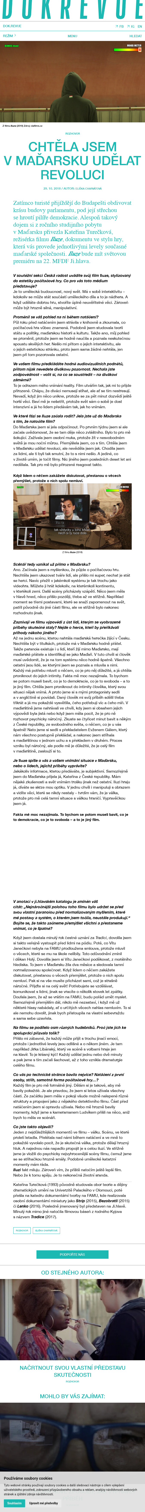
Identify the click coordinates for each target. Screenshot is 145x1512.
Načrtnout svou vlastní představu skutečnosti (72, 1291)
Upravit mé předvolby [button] (45, 1503)
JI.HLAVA (18, 1434)
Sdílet (72, 1365)
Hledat (134, 36)
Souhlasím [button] (15, 1503)
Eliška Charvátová (88, 188)
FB (119, 26)
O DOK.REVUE (72, 1460)
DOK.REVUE (14, 26)
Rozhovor (72, 133)
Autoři (72, 1455)
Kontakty (72, 1468)
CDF (134, 1434)
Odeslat (72, 1407)
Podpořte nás (72, 1464)
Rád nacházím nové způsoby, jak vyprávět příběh (72, 1334)
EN (139, 26)
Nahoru (73, 1357)
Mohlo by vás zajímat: (72, 1316)
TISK (72, 1371)
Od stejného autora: (72, 1274)
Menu (72, 36)
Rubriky (72, 1451)
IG (131, 26)
